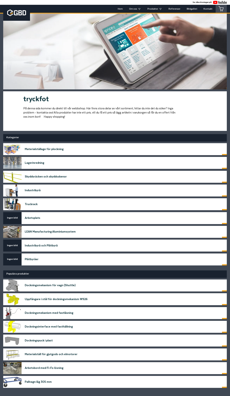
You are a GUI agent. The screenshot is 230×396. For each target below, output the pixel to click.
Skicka (179, 344)
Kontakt (207, 9)
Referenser (174, 9)
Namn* (49, 311)
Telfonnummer (54, 335)
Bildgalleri (192, 9)
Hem (120, 9)
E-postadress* (54, 323)
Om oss (133, 9)
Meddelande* (125, 311)
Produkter (152, 9)
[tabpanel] (115, 49)
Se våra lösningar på (210, 2)
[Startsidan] (59, 353)
